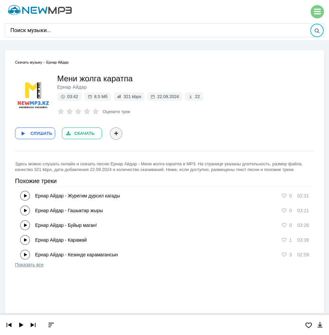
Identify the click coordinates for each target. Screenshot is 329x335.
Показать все (29, 264)
